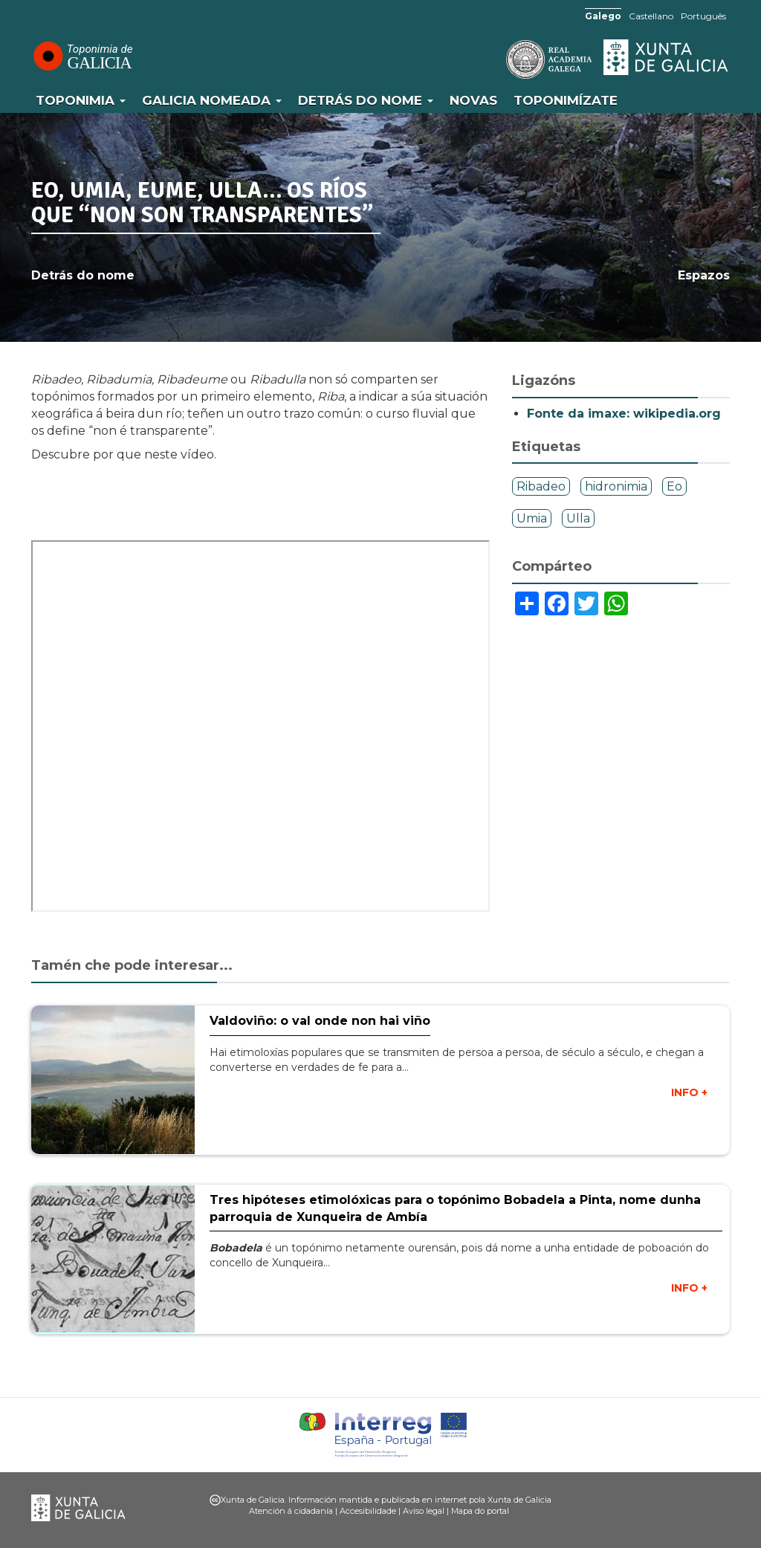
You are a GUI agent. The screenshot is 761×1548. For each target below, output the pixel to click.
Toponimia (81, 100)
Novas (473, 100)
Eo (674, 486)
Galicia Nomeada (212, 100)
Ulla (578, 518)
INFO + (689, 1092)
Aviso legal (423, 1511)
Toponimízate (566, 100)
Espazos (704, 275)
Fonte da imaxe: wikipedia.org (624, 414)
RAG (503, 59)
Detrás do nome (365, 100)
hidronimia (616, 486)
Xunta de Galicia (666, 57)
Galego (603, 16)
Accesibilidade (368, 1511)
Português (703, 16)
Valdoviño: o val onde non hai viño (320, 1021)
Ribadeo (541, 486)
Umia (531, 518)
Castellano (651, 16)
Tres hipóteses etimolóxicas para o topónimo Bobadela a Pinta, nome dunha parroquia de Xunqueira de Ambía (455, 1208)
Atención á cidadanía (291, 1511)
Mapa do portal (480, 1511)
